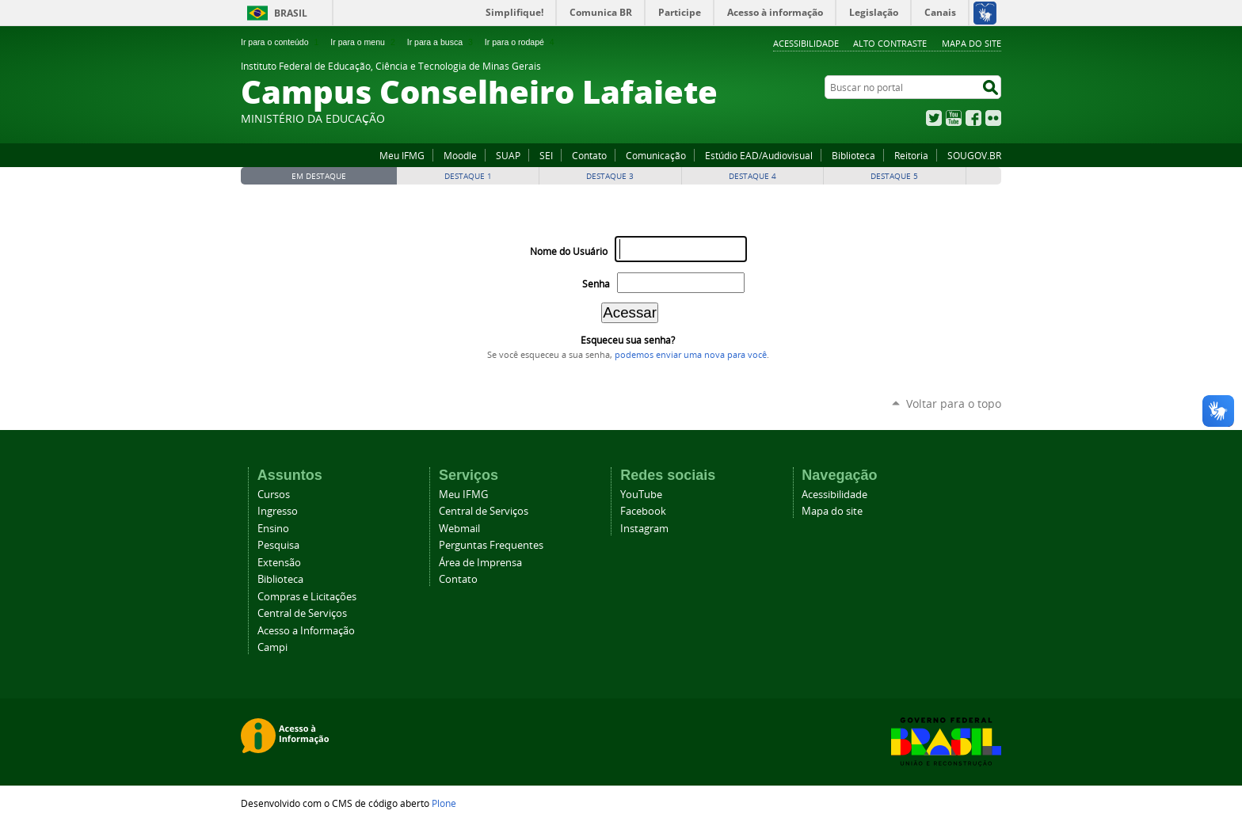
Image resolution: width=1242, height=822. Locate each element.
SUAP (508, 155)
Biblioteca (853, 155)
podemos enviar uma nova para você (691, 354)
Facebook (973, 118)
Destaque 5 (894, 176)
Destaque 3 (610, 176)
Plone (444, 803)
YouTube (954, 118)
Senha (596, 284)
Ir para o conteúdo (281, 42)
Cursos (273, 494)
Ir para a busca (441, 42)
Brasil (290, 13)
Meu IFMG (402, 155)
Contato (589, 155)
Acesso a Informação (306, 630)
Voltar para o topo (953, 403)
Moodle (460, 155)
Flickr (993, 118)
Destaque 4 (752, 176)
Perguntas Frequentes (491, 545)
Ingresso (277, 511)
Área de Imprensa (480, 562)
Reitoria (911, 155)
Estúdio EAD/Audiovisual (759, 155)
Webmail (459, 528)
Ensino (273, 528)
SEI (546, 155)
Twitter (934, 118)
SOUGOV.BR (974, 155)
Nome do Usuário (569, 251)
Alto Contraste (890, 43)
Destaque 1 (468, 176)
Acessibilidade (806, 43)
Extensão (279, 562)
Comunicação (656, 155)
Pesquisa (278, 545)
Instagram (644, 528)
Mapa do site (971, 43)
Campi (272, 647)
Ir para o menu (364, 42)
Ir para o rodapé (521, 42)
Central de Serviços (302, 613)
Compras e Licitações (306, 596)
